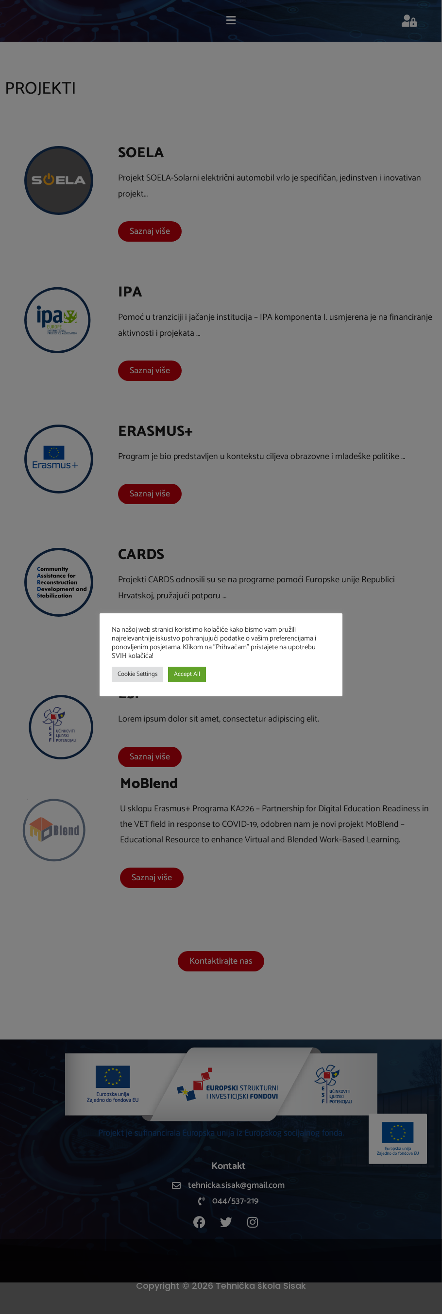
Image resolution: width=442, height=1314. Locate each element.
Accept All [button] (187, 674)
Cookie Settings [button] (137, 674)
